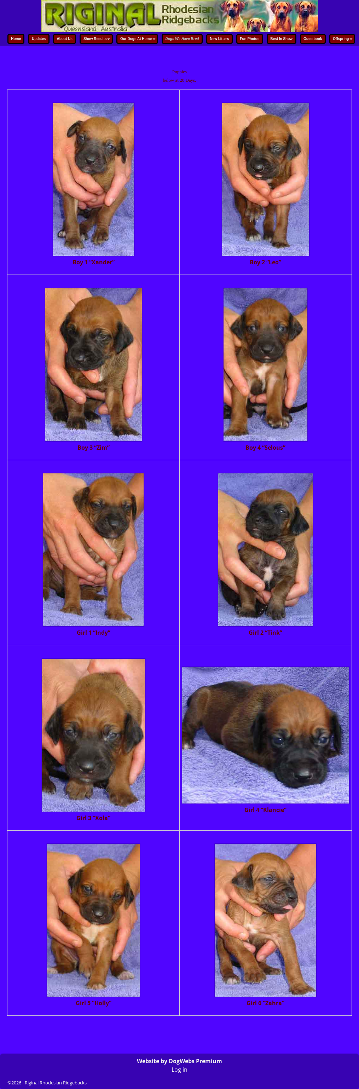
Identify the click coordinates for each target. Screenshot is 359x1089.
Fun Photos (249, 39)
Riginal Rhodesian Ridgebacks (56, 1082)
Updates (39, 39)
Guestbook (312, 39)
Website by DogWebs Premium (179, 1061)
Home (16, 39)
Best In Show (281, 39)
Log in (179, 1069)
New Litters (219, 39)
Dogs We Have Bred (182, 39)
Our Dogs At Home (138, 39)
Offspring (343, 39)
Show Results (97, 39)
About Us (64, 39)
